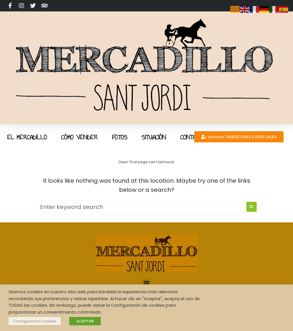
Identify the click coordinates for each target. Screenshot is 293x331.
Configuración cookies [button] (34, 321)
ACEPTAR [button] (85, 321)
